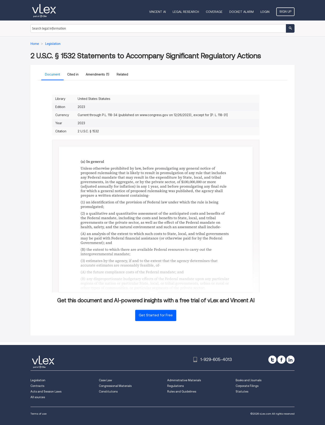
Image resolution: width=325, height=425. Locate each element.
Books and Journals (248, 380)
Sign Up (285, 11)
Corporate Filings (247, 386)
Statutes (242, 391)
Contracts (37, 386)
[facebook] (281, 360)
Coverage (214, 12)
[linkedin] (290, 360)
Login (264, 12)
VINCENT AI (157, 12)
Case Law (105, 380)
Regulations (175, 386)
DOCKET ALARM (241, 12)
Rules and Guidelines (181, 391)
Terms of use (38, 413)
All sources (37, 397)
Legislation (37, 380)
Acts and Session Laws (45, 391)
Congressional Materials (115, 386)
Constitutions (108, 391)
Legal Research (186, 12)
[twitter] (272, 360)
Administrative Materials (184, 380)
